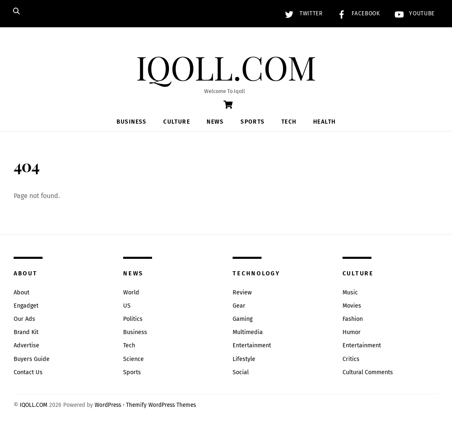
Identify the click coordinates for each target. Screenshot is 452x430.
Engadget (26, 305)
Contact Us (28, 372)
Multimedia (248, 332)
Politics (133, 318)
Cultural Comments (368, 372)
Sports (252, 121)
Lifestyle (244, 359)
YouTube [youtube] (413, 13)
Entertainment (252, 345)
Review (242, 292)
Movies (352, 305)
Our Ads (24, 318)
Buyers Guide (32, 359)
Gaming (242, 318)
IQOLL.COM (34, 404)
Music (350, 292)
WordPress (108, 404)
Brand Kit (26, 332)
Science (133, 359)
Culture (176, 121)
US (127, 305)
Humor (352, 332)
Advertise (26, 345)
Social (241, 372)
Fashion (353, 318)
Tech (289, 121)
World (131, 292)
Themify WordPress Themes (161, 404)
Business (132, 121)
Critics (351, 359)
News (215, 121)
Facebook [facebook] (356, 13)
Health (324, 121)
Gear (239, 305)
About (21, 292)
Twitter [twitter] (301, 13)
